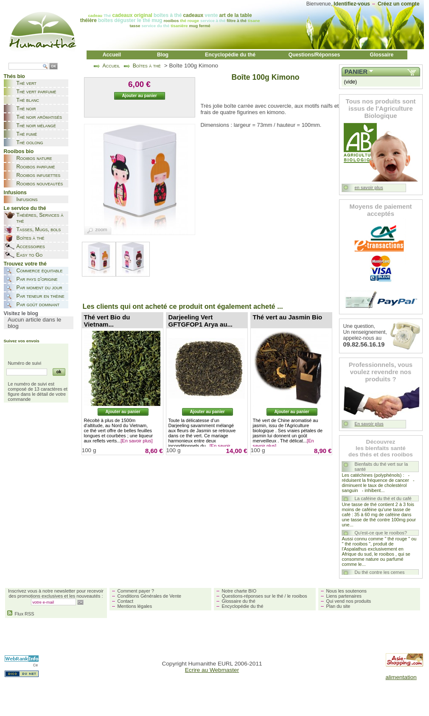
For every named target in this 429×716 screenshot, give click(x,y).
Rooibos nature (34, 158)
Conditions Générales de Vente (150, 596)
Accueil (112, 55)
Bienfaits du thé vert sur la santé (381, 466)
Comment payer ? (136, 590)
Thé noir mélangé (36, 126)
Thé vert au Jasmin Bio (287, 317)
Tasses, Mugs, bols (39, 229)
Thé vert (26, 83)
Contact (125, 601)
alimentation (401, 677)
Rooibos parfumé (36, 167)
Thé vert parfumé (36, 92)
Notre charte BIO (239, 590)
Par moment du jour (39, 288)
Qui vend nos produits (348, 601)
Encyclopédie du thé (230, 55)
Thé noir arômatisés (39, 117)
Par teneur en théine (40, 296)
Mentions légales (135, 606)
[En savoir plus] (136, 440)
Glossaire (382, 55)
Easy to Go (30, 255)
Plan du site (338, 606)
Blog (162, 55)
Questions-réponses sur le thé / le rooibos (264, 596)
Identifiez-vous (352, 4)
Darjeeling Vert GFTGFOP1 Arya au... (200, 320)
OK (53, 66)
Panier (356, 71)
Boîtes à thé (31, 238)
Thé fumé (27, 134)
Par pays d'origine (37, 279)
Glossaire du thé (238, 601)
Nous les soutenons (346, 590)
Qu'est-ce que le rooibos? (381, 532)
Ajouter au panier (122, 411)
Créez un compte (399, 4)
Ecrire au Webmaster (212, 670)
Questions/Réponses (314, 55)
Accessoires (31, 246)
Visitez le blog (21, 313)
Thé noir (26, 109)
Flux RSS (20, 613)
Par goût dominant (38, 305)
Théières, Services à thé (40, 218)
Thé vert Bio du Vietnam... (107, 320)
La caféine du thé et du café (383, 498)
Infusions (27, 199)
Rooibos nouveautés (40, 184)
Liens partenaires (344, 596)
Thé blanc (28, 100)
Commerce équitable (40, 271)
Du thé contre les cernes (380, 572)
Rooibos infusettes (39, 175)
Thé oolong (30, 142)
